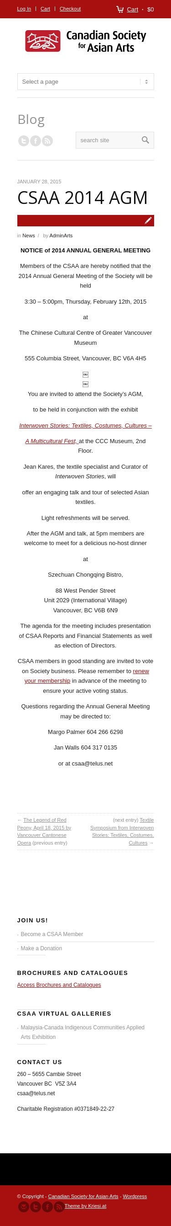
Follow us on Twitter (23, 140)
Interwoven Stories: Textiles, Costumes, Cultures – (85, 425)
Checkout (70, 8)
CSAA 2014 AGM (82, 197)
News (28, 235)
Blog (31, 119)
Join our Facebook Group (35, 140)
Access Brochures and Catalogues (59, 985)
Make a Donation (41, 948)
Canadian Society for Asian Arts (83, 1196)
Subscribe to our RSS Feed (59, 1206)
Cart (132, 9)
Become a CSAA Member (52, 934)
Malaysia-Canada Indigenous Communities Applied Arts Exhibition (83, 1032)
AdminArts (61, 235)
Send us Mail (23, 1206)
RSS (47, 140)
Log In (24, 8)
